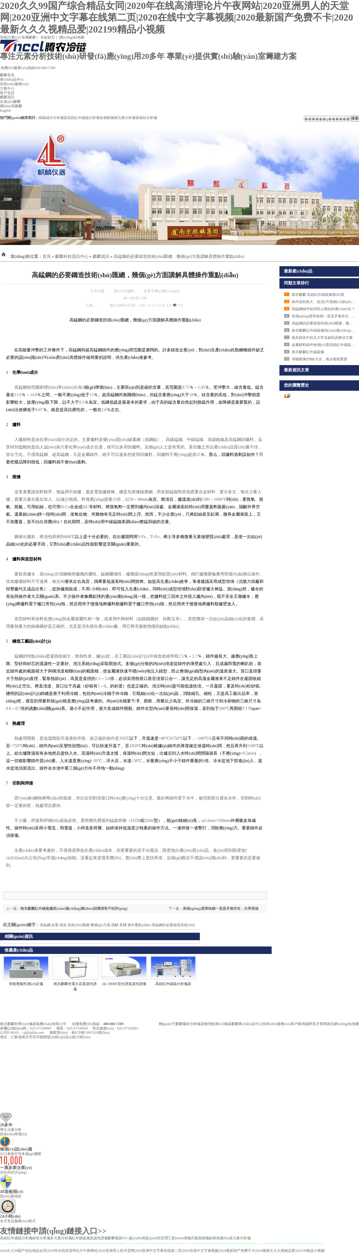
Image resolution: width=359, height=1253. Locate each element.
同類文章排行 (296, 283)
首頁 (46, 256)
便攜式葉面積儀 (196, 1238)
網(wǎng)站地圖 (71, 37)
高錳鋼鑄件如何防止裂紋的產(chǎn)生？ (323, 309)
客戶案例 (298, 1024)
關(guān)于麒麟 (170, 1024)
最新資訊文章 (296, 370)
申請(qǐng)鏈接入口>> (69, 1231)
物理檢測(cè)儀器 (217, 1024)
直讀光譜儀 (99, 1238)
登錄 (3, 37)
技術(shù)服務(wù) (14, 84)
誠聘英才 (312, 1024)
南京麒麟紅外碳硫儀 (308, 352)
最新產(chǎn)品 (298, 271)
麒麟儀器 (115, 1238)
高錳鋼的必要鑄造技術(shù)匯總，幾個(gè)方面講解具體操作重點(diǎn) (179, 256)
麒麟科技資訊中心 (72, 256)
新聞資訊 (327, 1024)
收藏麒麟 (29, 37)
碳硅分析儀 (148, 118)
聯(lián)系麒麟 (11, 106)
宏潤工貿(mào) (172, 1238)
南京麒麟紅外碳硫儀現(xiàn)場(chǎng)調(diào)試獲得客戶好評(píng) (73, 908)
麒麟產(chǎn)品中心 (246, 1024)
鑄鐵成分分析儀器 (53, 118)
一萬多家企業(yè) (16, 1167)
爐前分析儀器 (193, 1024)
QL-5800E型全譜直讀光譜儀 (124, 984)
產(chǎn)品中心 (12, 79)
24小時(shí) (10, 1216)
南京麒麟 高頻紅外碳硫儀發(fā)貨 (318, 294)
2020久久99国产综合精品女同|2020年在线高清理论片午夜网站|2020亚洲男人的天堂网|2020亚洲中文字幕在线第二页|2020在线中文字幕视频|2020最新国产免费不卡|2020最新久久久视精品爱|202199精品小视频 (176, 17)
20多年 (6, 1125)
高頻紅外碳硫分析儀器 (173, 984)
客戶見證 (7, 93)
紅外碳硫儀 (81, 1238)
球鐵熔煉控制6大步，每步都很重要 (319, 359)
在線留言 (47, 37)
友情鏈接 (15, 1231)
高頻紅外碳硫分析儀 (83, 118)
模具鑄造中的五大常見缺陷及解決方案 (322, 338)
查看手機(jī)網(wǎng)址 (162, 291)
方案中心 (7, 88)
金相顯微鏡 (109, 118)
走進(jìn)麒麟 (10, 101)
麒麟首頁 (7, 75)
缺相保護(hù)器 (221, 1238)
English (5, 110)
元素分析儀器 (128, 118)
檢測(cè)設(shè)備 (16, 1149)
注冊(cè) (14, 37)
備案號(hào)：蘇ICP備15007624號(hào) (79, 1032)
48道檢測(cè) (11, 1191)
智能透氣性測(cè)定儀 (26, 984)
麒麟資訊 (7, 97)
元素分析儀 (242, 1238)
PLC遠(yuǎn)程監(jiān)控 (141, 1238)
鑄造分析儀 (41, 1238)
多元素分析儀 (61, 1238)
